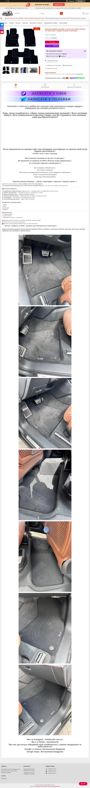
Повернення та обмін (50, 23)
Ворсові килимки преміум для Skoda (34, 18)
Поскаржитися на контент (41, 786)
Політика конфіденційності (54, 786)
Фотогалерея (63, 23)
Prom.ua (53, 785)
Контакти (25, 23)
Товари (11, 23)
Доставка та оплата (36, 23)
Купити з (53, 46)
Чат (83, 783)
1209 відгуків (71, 1)
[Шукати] (61, 13)
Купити (53, 42)
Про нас (18, 23)
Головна (4, 23)
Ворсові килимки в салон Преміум (14, 18)
